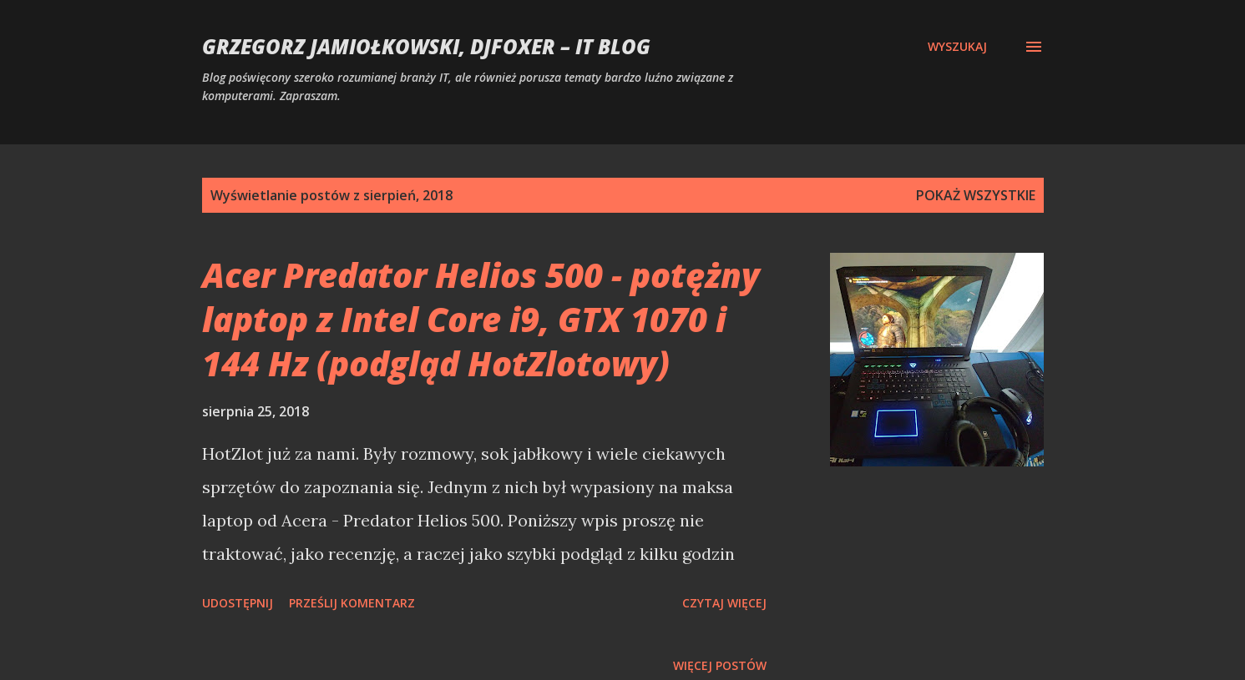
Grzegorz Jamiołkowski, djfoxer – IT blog (426, 46)
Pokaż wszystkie (975, 195)
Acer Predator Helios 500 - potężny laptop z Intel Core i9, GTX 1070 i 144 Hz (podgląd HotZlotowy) (481, 319)
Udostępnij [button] (237, 603)
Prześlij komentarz (352, 603)
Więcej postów (720, 665)
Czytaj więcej (724, 603)
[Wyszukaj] (957, 47)
